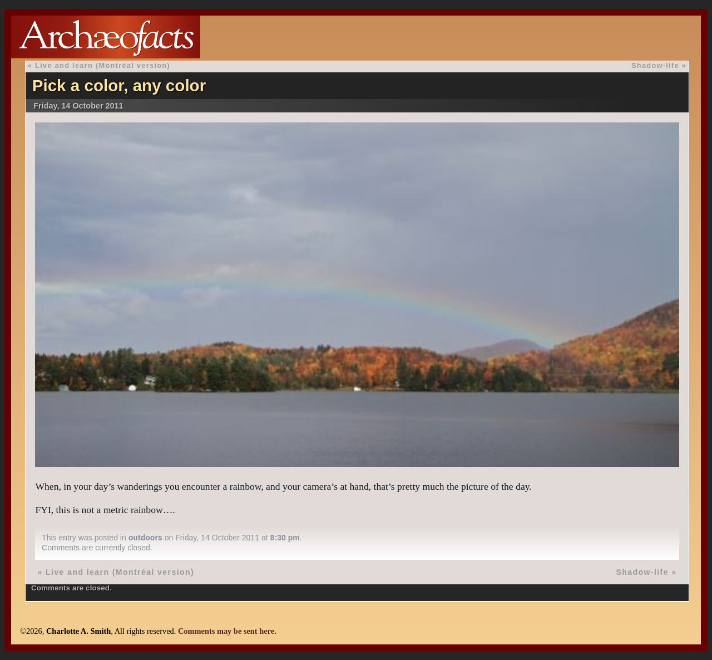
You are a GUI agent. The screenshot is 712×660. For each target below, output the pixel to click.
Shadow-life (655, 65)
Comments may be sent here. (227, 631)
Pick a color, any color (119, 85)
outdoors (145, 537)
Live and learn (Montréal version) (102, 65)
